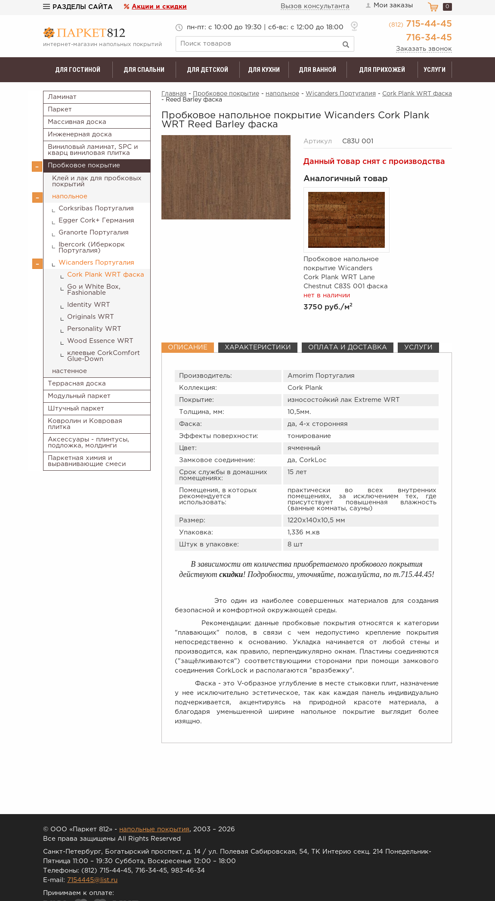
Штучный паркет (76, 408)
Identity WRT (88, 305)
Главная (173, 93)
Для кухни (264, 70)
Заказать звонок (424, 49)
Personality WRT (94, 329)
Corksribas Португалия (96, 208)
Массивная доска (77, 122)
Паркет (60, 109)
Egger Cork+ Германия (96, 220)
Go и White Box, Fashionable (94, 290)
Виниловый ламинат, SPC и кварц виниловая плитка (93, 150)
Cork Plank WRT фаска (105, 275)
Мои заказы (389, 6)
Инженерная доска (80, 134)
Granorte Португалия (94, 232)
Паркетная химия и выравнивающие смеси (87, 461)
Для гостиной (77, 70)
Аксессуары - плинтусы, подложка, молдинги (88, 442)
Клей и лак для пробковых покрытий (97, 181)
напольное (69, 196)
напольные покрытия (154, 829)
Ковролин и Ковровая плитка (85, 424)
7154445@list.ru (92, 880)
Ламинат (62, 97)
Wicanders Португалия (96, 262)
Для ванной (317, 70)
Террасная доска (77, 383)
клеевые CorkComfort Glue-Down (103, 356)
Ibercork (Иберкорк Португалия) (92, 247)
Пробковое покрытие (84, 165)
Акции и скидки (159, 6)
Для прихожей (382, 70)
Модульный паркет (79, 396)
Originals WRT (90, 317)
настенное (69, 371)
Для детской (207, 70)
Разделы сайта (78, 7)
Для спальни (144, 70)
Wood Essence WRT (100, 341)
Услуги (435, 70)
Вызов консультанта (315, 6)
